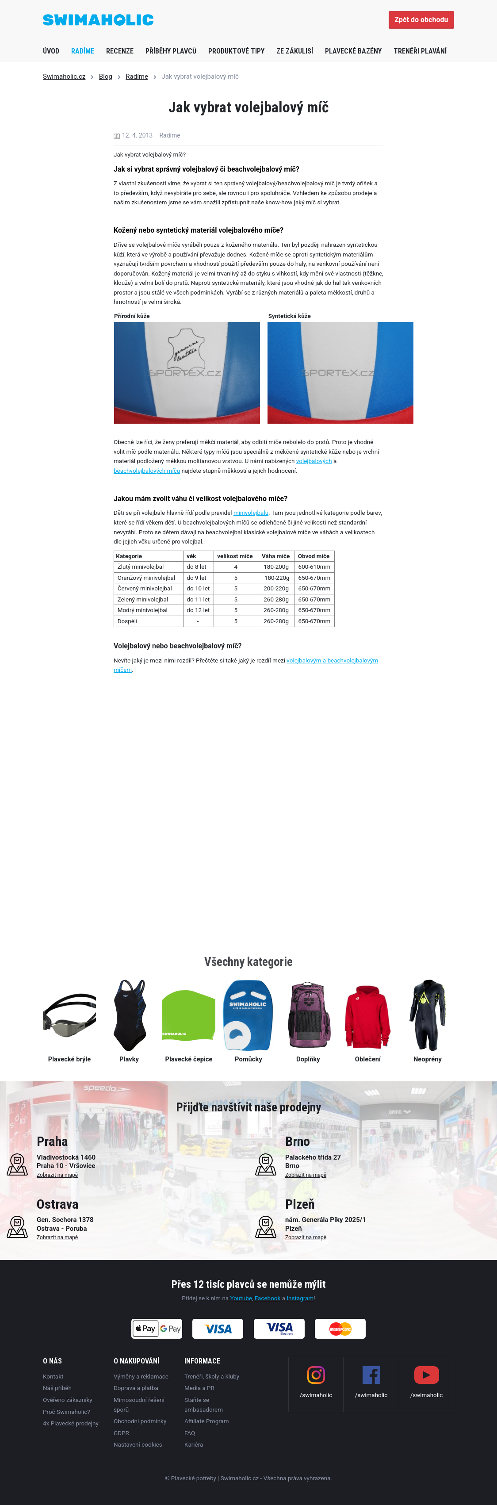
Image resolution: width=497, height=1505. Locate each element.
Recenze (120, 51)
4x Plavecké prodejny (71, 1423)
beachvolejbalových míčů (147, 470)
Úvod (51, 51)
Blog (105, 76)
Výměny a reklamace (141, 1376)
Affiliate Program (206, 1421)
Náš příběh (57, 1387)
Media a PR (199, 1387)
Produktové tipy (236, 51)
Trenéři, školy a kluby (211, 1376)
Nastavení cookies (138, 1444)
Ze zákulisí (294, 51)
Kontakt (53, 1376)
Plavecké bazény (353, 51)
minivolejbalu (250, 512)
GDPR (121, 1432)
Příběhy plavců (170, 51)
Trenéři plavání (420, 51)
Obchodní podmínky (140, 1421)
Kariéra (193, 1444)
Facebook (268, 1298)
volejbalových (314, 460)
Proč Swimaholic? (66, 1411)
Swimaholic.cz (64, 76)
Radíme (82, 51)
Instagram (300, 1298)
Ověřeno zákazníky (67, 1399)
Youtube (241, 1298)
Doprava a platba (136, 1387)
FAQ (189, 1432)
